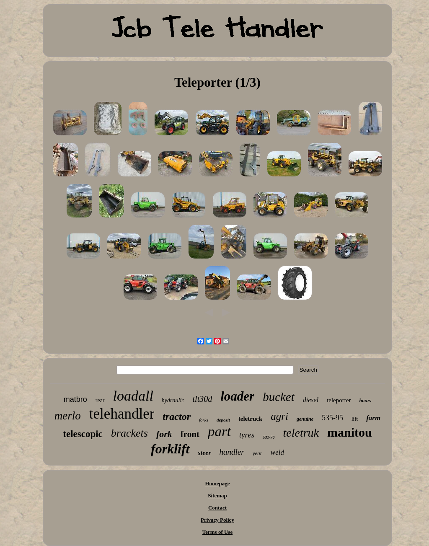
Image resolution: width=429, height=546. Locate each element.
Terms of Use (217, 532)
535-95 (332, 418)
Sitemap (217, 495)
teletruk (301, 432)
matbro (75, 399)
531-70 (268, 437)
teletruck (250, 418)
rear (100, 400)
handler (232, 452)
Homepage (217, 483)
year (257, 453)
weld (277, 452)
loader (237, 396)
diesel (310, 400)
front (190, 434)
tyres (246, 434)
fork (164, 434)
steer (204, 452)
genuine (305, 419)
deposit (223, 419)
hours (365, 401)
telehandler (121, 414)
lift (354, 419)
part (219, 431)
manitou (349, 432)
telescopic (83, 434)
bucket (279, 397)
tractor (177, 416)
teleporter (339, 400)
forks (203, 419)
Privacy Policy (217, 520)
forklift (170, 448)
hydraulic (173, 400)
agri (279, 416)
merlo (67, 415)
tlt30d (202, 399)
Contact (217, 508)
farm (373, 418)
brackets (129, 433)
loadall (133, 396)
